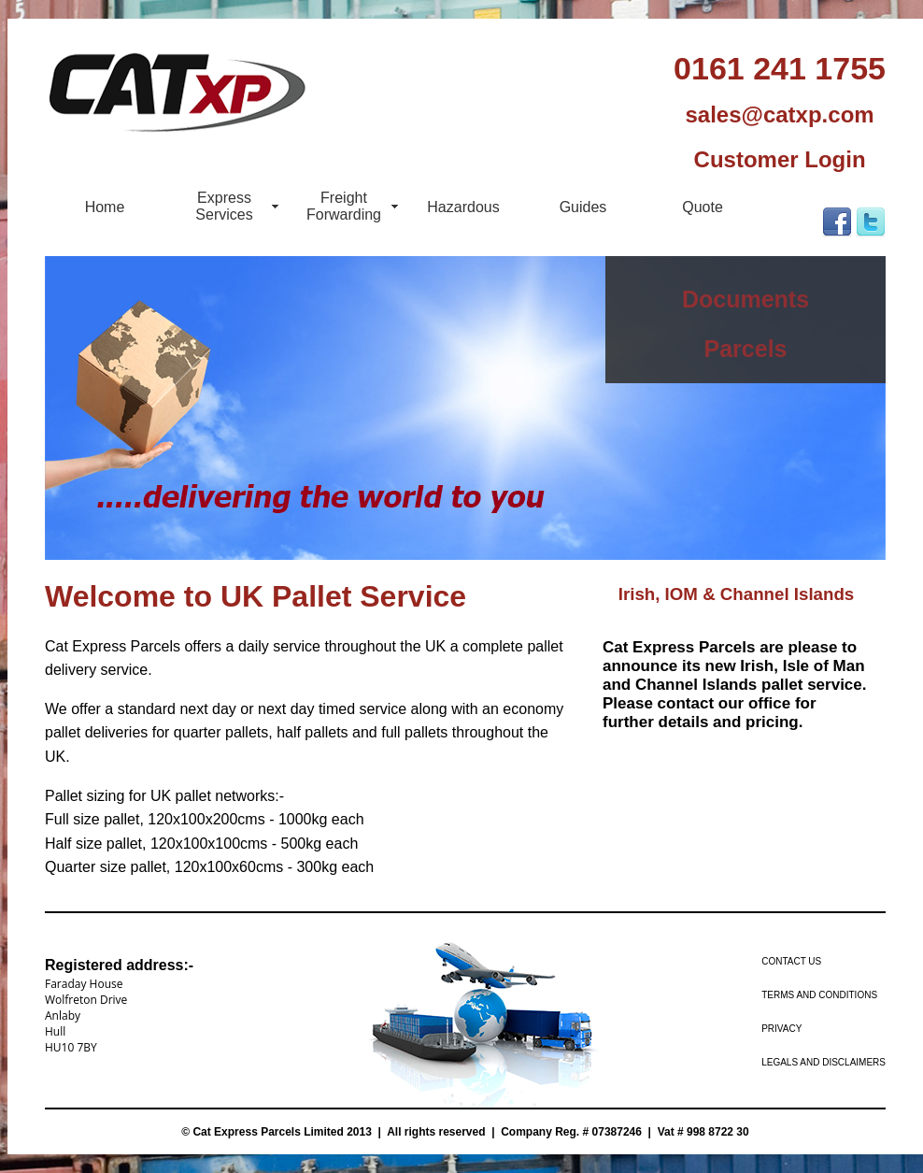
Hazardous (463, 207)
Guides (583, 207)
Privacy (781, 1028)
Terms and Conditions (819, 995)
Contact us (791, 961)
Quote (702, 207)
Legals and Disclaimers (823, 1062)
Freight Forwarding (343, 206)
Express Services (223, 206)
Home (105, 207)
